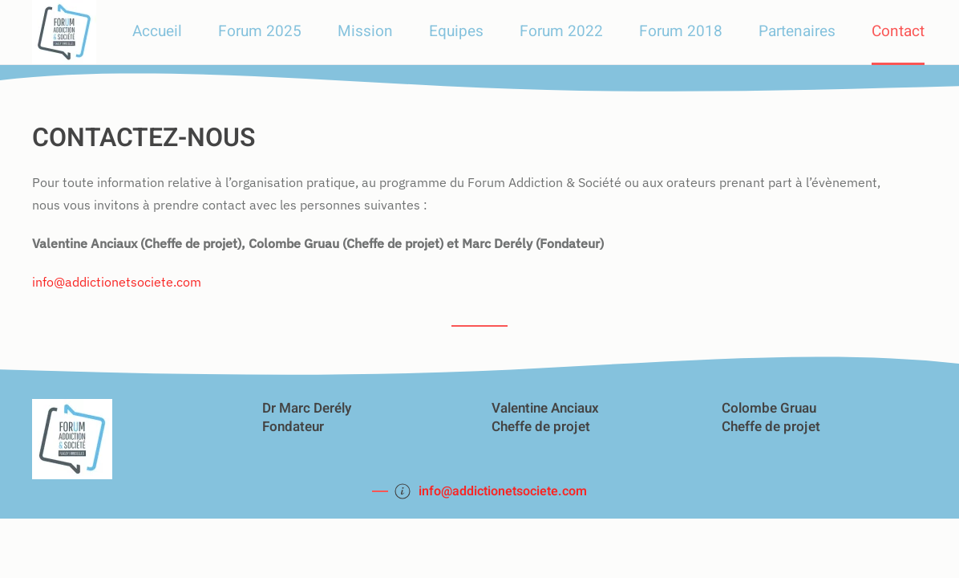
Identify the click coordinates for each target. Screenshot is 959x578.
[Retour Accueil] (64, 32)
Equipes (456, 31)
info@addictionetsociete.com (116, 282)
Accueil (157, 31)
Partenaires (797, 31)
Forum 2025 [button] (259, 31)
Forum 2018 (680, 31)
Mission (365, 31)
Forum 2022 (561, 31)
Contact (898, 31)
